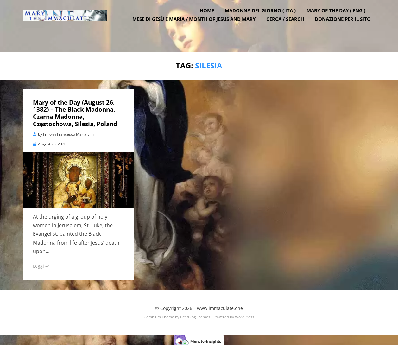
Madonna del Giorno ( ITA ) (264, 20)
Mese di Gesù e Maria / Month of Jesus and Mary (198, 28)
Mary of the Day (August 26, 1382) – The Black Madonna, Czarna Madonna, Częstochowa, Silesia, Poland (75, 110)
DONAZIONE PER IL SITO (347, 28)
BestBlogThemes (195, 314)
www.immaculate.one (220, 306)
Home (211, 20)
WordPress (244, 314)
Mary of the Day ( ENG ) (340, 20)
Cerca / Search (289, 28)
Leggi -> (41, 263)
